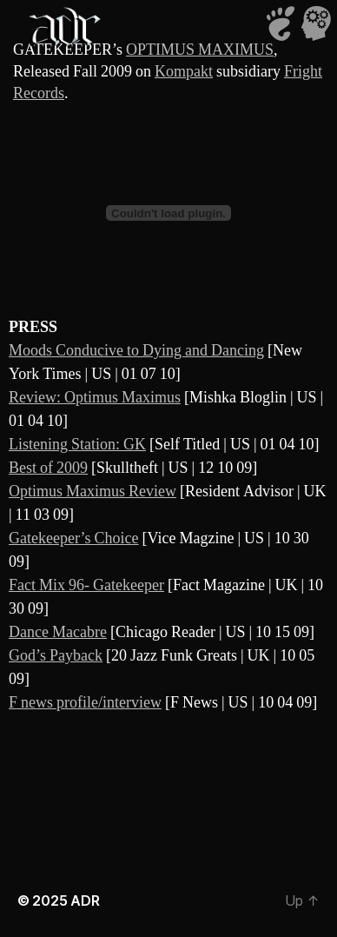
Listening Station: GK (77, 445)
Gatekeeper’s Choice (74, 538)
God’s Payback (55, 656)
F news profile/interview (85, 703)
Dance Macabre (58, 632)
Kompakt (184, 72)
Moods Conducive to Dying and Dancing (136, 351)
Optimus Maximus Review (92, 492)
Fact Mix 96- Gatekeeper (86, 585)
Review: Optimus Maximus (95, 398)
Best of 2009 (48, 468)
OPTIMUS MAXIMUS (200, 50)
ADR (84, 900)
